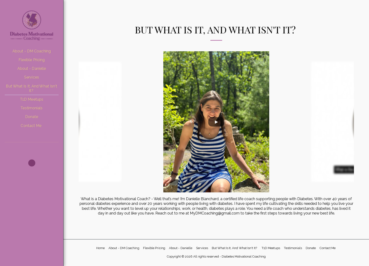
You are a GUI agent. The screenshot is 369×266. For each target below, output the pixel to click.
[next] (347, 122)
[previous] (86, 122)
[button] (31, 163)
